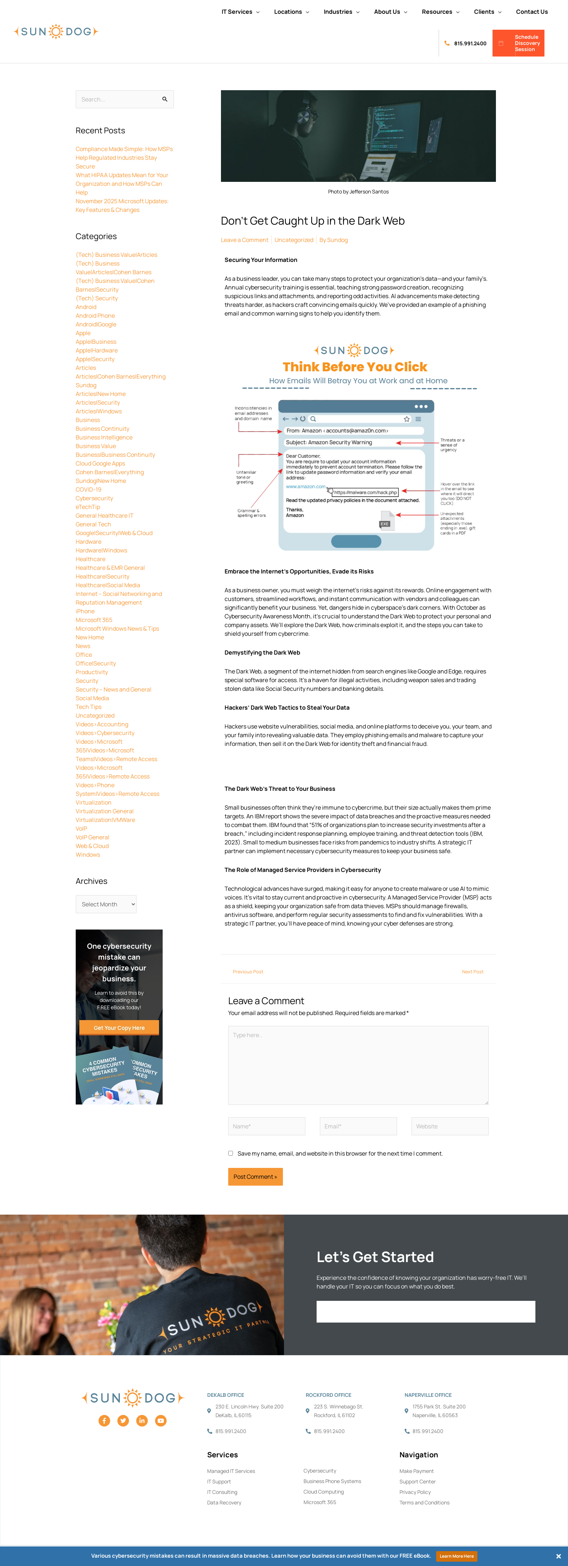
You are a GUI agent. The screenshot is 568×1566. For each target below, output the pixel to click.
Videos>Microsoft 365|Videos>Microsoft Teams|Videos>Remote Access (116, 750)
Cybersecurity (94, 498)
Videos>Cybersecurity (105, 733)
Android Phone (95, 316)
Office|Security (96, 663)
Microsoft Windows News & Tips (117, 628)
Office (84, 655)
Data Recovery (224, 1502)
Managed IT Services (231, 1470)
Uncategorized (95, 715)
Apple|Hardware (97, 350)
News (83, 646)
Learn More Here (457, 1556)
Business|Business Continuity (115, 455)
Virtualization (94, 802)
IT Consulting (222, 1491)
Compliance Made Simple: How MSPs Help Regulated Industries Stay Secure (124, 157)
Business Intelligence (104, 437)
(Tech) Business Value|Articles (116, 255)
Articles (86, 368)
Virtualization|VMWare (105, 820)
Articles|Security (98, 402)
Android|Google (96, 324)
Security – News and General (113, 689)
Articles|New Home (101, 394)
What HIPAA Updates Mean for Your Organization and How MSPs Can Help (122, 183)
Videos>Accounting (102, 724)
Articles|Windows (99, 411)
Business (88, 420)
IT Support (219, 1481)
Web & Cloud (92, 846)
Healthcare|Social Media (108, 585)
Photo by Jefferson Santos (358, 191)
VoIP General (92, 837)
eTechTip (88, 507)
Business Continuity (102, 429)
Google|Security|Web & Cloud (114, 533)
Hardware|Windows (101, 550)
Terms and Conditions (425, 1502)
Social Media (92, 698)
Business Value (96, 446)
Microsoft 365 (94, 620)
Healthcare (90, 559)
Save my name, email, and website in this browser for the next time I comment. (340, 1153)
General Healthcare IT (105, 515)
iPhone (85, 611)
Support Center (418, 1481)
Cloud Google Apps (100, 463)
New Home (90, 637)
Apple (83, 333)
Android (86, 307)
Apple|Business (96, 342)
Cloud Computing (324, 1491)
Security (87, 681)
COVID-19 (88, 489)
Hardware (88, 542)
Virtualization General (105, 811)
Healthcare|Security (102, 576)
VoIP (81, 828)
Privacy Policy (415, 1491)
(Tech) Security (97, 298)
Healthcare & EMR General (110, 568)
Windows (88, 855)
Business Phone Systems (332, 1481)
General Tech (93, 524)
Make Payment (417, 1470)
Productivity (92, 672)
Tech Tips (88, 707)
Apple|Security (95, 359)
